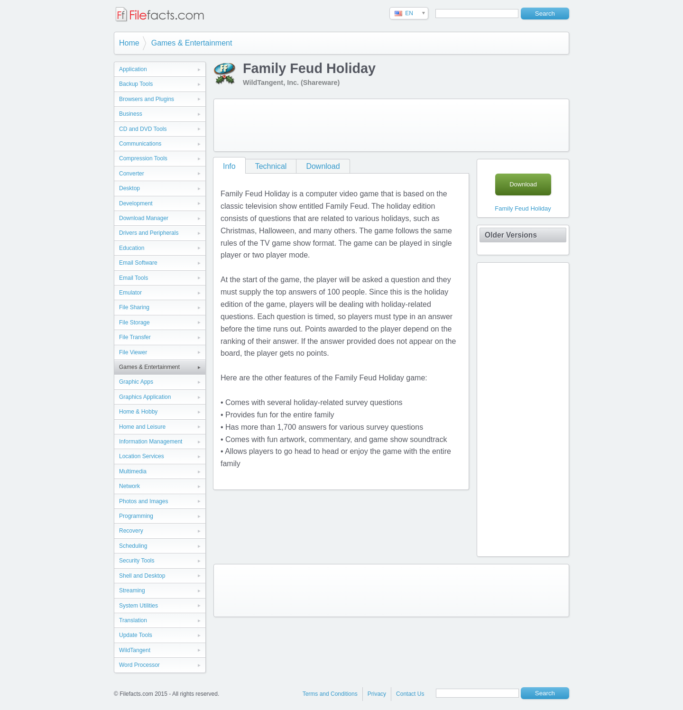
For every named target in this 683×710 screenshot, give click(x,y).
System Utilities (138, 605)
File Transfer (135, 337)
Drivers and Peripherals (148, 233)
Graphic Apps (136, 381)
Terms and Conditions (330, 694)
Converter (131, 173)
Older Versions (511, 235)
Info (229, 166)
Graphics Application (145, 397)
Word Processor (139, 665)
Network (129, 486)
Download (323, 166)
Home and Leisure (142, 427)
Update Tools (135, 635)
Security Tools (136, 560)
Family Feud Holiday (523, 208)
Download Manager (143, 218)
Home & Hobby (138, 411)
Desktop (129, 188)
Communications (140, 143)
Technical (271, 166)
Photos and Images (143, 501)
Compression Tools (143, 158)
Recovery (131, 530)
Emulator (130, 292)
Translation (133, 620)
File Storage (134, 322)
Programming (136, 516)
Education (131, 248)
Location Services (141, 456)
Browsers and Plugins (146, 99)
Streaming (132, 590)
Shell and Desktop (142, 575)
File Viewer (133, 352)
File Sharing (134, 307)
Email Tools (133, 278)
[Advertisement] (391, 125)
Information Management (150, 441)
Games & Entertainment (191, 43)
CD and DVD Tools (143, 129)
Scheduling (133, 546)
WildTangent (134, 650)
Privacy (377, 694)
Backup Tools (136, 84)
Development (136, 203)
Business (130, 114)
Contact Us (410, 694)
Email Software (138, 262)
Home (129, 43)
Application (133, 69)
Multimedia (133, 471)
